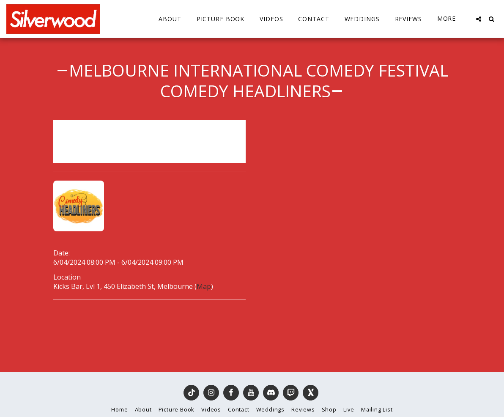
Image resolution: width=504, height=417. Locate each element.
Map (204, 286)
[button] (479, 19)
